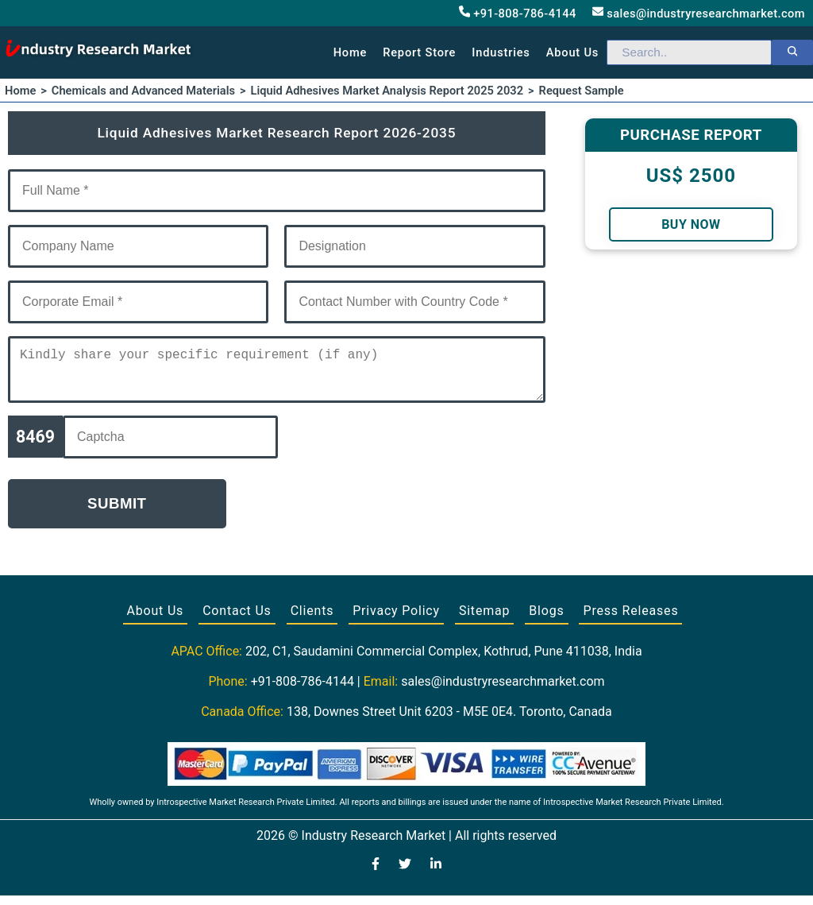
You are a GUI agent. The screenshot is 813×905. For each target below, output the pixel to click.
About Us (155, 620)
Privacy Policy (396, 620)
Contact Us (237, 620)
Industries (501, 52)
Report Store (419, 52)
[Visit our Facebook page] (375, 875)
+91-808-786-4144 (517, 13)
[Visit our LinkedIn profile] (435, 875)
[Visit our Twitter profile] (405, 875)
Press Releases (630, 620)
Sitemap (484, 620)
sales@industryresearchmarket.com (698, 13)
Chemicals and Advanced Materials (143, 90)
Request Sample (581, 90)
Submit (117, 513)
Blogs (546, 620)
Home (350, 52)
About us (572, 52)
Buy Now (690, 224)
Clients (312, 620)
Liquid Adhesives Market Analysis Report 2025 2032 (387, 90)
